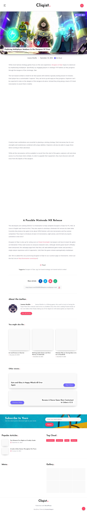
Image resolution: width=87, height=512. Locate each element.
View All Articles (26, 313)
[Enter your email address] (63, 419)
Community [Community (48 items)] (50, 440)
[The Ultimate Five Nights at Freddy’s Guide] (5, 442)
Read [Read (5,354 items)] (66, 440)
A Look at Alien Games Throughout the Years (23, 449)
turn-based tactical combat (58, 269)
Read (43, 265)
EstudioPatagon (49, 509)
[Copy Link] (43, 287)
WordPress (48, 505)
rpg (37, 269)
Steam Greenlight (44, 242)
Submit (49, 424)
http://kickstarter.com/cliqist (27, 258)
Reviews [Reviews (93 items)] (74, 440)
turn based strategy (44, 269)
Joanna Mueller (26, 304)
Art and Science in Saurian (16, 352)
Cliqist (43, 5)
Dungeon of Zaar (30, 269)
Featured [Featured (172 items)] (59, 440)
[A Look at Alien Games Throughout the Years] (5, 451)
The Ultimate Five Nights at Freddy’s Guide (23, 440)
